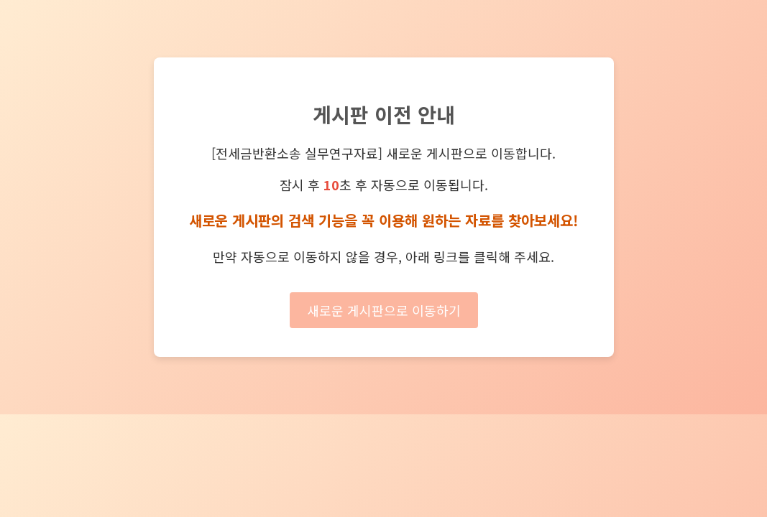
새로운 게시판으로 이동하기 (384, 310)
